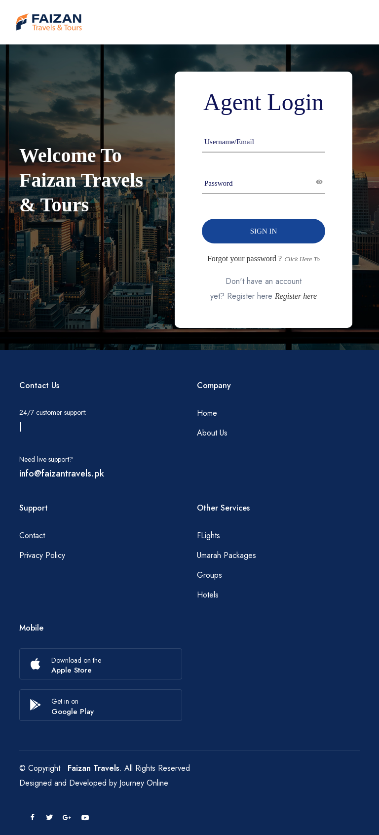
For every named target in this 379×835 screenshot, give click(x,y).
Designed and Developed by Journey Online (93, 783)
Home (207, 413)
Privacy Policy (42, 555)
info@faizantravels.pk (61, 473)
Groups (209, 575)
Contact (32, 535)
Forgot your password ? (244, 258)
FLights (208, 535)
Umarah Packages (226, 555)
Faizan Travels (93, 768)
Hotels (208, 594)
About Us (212, 432)
